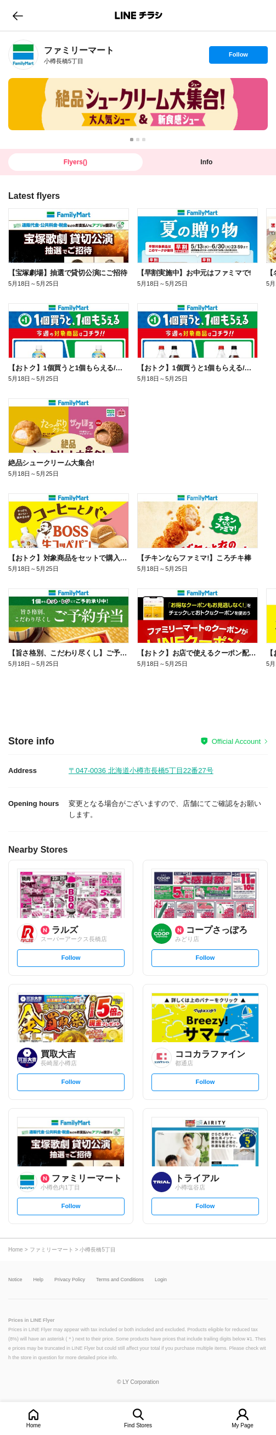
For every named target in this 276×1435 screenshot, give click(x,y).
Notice (15, 1279)
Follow (238, 57)
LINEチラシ (139, 15)
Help (38, 1279)
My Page (242, 1425)
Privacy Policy (69, 1279)
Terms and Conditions (120, 1279)
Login (161, 1279)
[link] (23, 55)
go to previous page (18, 15)
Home (33, 1425)
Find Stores (138, 1425)
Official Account (236, 741)
